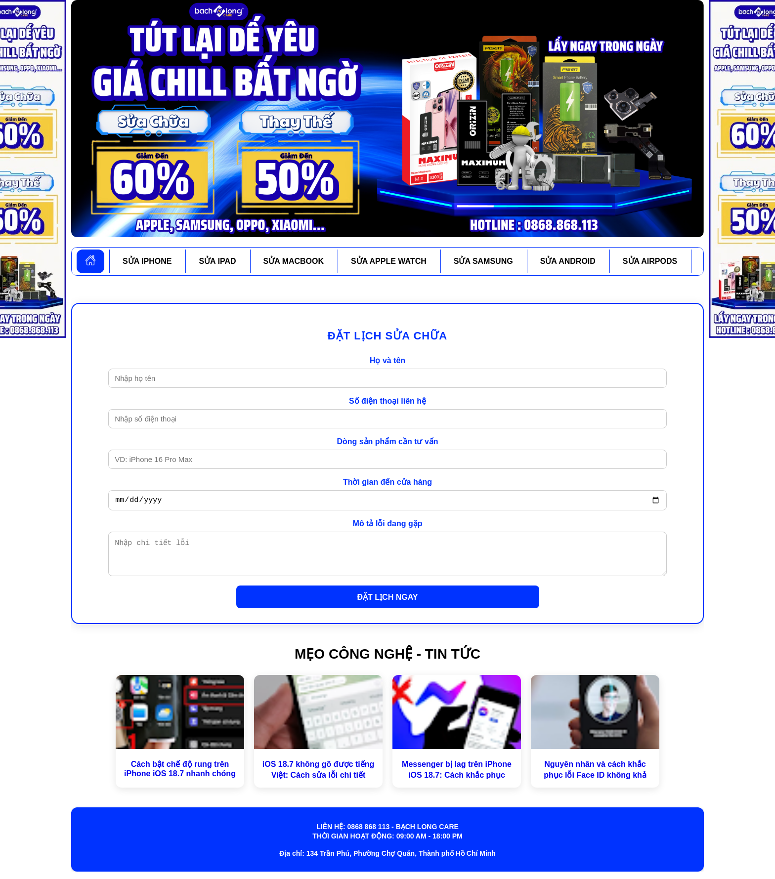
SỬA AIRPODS (650, 261)
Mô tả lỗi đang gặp (388, 525)
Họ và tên (387, 360)
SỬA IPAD (217, 261)
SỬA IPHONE (147, 261)
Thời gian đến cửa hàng (387, 482)
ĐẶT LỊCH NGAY (387, 604)
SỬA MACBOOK (293, 261)
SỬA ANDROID (568, 261)
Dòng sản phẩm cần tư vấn (387, 441)
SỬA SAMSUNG (483, 261)
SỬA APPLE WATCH (389, 261)
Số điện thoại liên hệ (387, 401)
